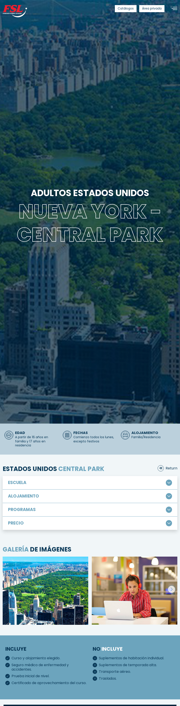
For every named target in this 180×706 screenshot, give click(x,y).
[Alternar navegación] (172, 8)
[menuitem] (126, 8)
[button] (171, 589)
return (171, 468)
